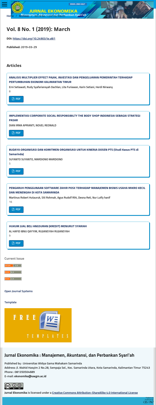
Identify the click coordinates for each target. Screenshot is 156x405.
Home (10, 16)
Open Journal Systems (18, 291)
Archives (24, 16)
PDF (18, 99)
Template (10, 302)
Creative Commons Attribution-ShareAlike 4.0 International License (95, 392)
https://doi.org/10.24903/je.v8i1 (34, 38)
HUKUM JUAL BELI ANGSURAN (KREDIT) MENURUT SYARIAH (48, 226)
